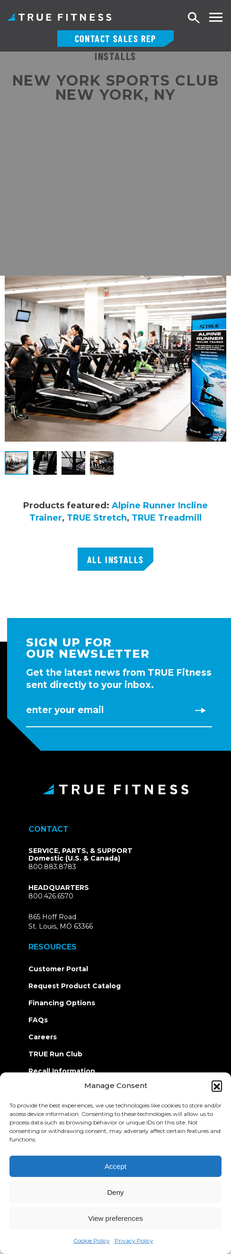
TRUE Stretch (97, 518)
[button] (217, 1085)
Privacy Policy (134, 1240)
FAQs (38, 1020)
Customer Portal (58, 969)
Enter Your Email (65, 709)
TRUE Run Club (55, 1054)
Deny (115, 1192)
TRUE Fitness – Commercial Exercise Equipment (59, 17)
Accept (115, 1166)
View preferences (115, 1218)
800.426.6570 (50, 896)
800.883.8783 (52, 866)
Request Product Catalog (74, 986)
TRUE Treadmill (167, 518)
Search (194, 18)
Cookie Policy (91, 1240)
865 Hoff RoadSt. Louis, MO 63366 (60, 922)
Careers (42, 1037)
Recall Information (61, 1071)
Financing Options (61, 1003)
